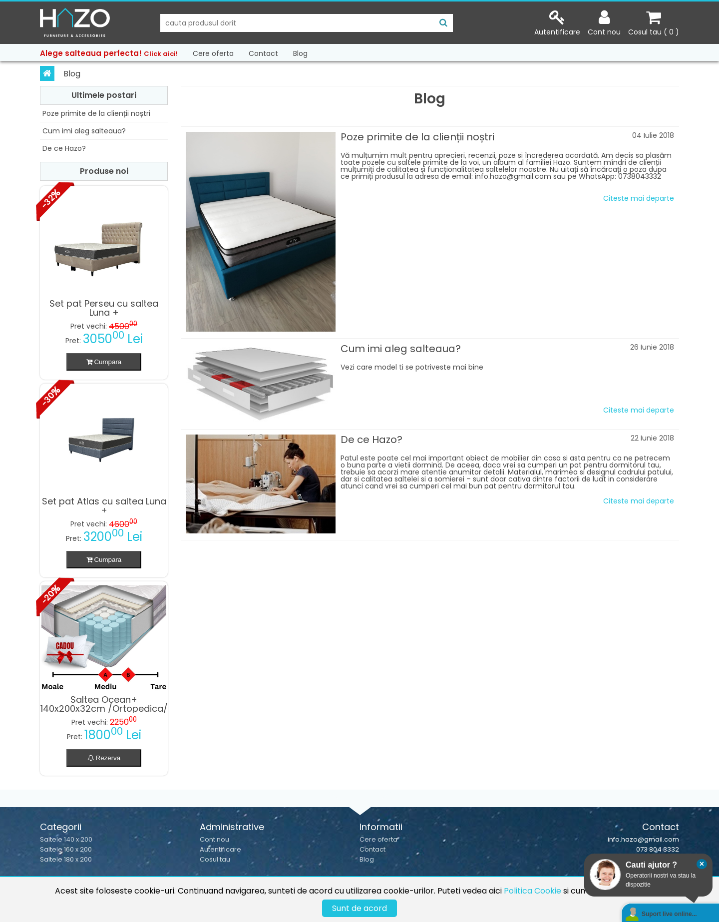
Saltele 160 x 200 (66, 849)
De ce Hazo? (64, 148)
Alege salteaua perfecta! (109, 53)
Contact (263, 53)
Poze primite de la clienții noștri (96, 113)
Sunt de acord (359, 908)
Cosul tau (215, 859)
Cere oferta (213, 53)
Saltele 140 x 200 (66, 839)
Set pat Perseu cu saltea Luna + (103, 308)
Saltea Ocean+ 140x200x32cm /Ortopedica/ (104, 704)
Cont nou (214, 839)
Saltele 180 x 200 (66, 859)
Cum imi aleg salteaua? (84, 131)
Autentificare (220, 849)
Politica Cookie (532, 891)
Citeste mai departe (638, 198)
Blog (300, 53)
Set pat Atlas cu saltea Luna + (104, 506)
